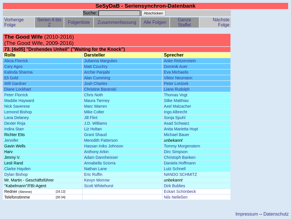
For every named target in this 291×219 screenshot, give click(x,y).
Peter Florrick (16, 95)
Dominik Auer (176, 66)
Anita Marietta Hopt (181, 129)
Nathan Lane (95, 168)
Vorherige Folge (14, 22)
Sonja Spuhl (175, 117)
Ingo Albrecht (175, 112)
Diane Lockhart (17, 89)
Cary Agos (13, 66)
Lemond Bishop (18, 112)
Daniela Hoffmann (180, 163)
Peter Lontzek (176, 83)
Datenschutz (276, 214)
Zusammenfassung (116, 22)
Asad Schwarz (176, 123)
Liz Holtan (93, 129)
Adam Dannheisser (101, 157)
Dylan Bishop (16, 174)
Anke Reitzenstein (180, 61)
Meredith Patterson (101, 140)
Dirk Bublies (174, 185)
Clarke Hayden (17, 168)
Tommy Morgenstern (182, 146)
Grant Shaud (95, 134)
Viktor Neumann (178, 78)
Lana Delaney (16, 117)
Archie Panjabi (97, 72)
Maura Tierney (96, 100)
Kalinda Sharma (18, 72)
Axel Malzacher (177, 106)
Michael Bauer (177, 134)
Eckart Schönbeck (180, 191)
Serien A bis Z (49, 22)
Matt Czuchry (95, 66)
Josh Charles (95, 83)
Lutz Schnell (175, 168)
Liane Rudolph (177, 89)
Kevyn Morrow (96, 180)
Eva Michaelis (176, 72)
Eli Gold (11, 78)
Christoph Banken (180, 157)
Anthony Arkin (96, 151)
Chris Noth (93, 95)
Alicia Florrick (16, 61)
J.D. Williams (95, 123)
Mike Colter (94, 112)
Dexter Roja (14, 123)
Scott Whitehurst (98, 185)
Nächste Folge (221, 22)
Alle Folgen (155, 22)
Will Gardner (15, 83)
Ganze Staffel (184, 22)
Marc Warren (95, 106)
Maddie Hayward (19, 100)
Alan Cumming (97, 78)
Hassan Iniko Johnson (103, 146)
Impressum (246, 214)
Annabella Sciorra (100, 163)
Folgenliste (79, 22)
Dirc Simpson (176, 151)
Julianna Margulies (100, 61)
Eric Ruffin (93, 174)
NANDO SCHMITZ (180, 174)
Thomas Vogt (176, 95)
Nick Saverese (17, 106)
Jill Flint (90, 117)
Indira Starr (14, 129)
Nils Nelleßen (176, 197)
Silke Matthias (176, 100)
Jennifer (11, 140)
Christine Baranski (100, 89)
